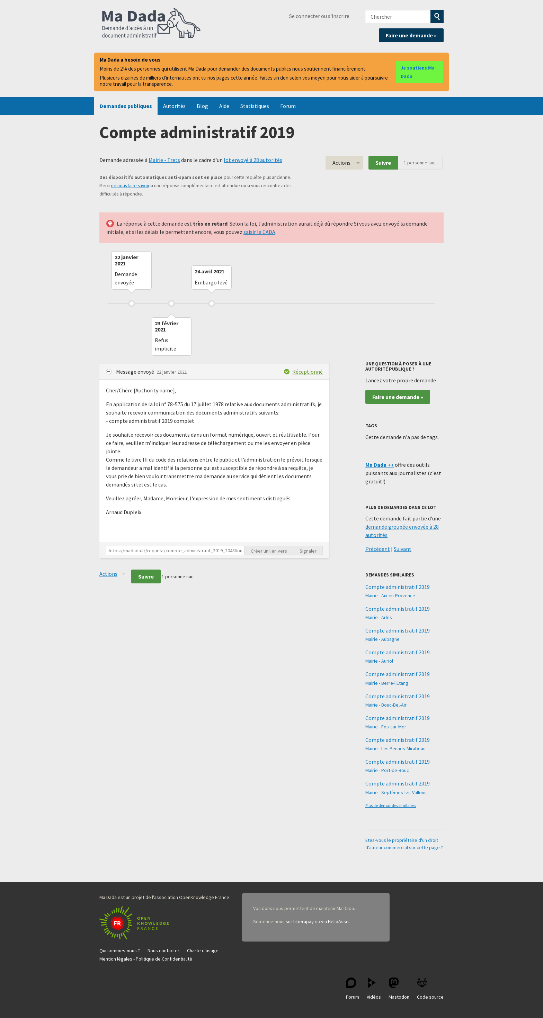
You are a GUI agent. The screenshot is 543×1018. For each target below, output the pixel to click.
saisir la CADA (259, 231)
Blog (202, 105)
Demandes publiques (126, 105)
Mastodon (399, 989)
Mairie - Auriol (379, 661)
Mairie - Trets (164, 159)
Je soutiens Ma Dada (418, 72)
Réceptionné (307, 371)
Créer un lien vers (269, 551)
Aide (224, 105)
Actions (341, 162)
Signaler (308, 551)
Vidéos (374, 989)
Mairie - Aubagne (382, 639)
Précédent (377, 548)
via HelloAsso (335, 921)
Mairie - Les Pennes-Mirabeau (395, 748)
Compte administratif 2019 (397, 586)
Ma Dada (151, 23)
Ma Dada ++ (379, 464)
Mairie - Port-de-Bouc (387, 770)
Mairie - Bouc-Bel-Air (386, 705)
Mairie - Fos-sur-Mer (385, 727)
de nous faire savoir (130, 186)
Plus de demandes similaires (390, 805)
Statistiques (254, 105)
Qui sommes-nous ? (119, 950)
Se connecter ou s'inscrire (319, 15)
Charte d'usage (203, 950)
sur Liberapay (300, 921)
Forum (288, 105)
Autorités (174, 105)
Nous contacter (163, 950)
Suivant (402, 548)
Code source (430, 989)
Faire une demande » (411, 35)
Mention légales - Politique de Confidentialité (145, 959)
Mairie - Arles (378, 617)
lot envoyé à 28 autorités (253, 159)
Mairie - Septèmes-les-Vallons (396, 792)
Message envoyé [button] (135, 371)
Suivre (383, 162)
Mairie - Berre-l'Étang (386, 683)
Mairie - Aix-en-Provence (390, 595)
